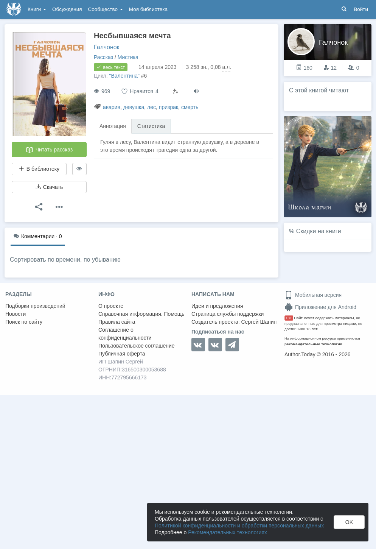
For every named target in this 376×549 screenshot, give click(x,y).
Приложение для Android (320, 307)
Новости (15, 314)
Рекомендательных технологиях (227, 532)
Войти (361, 9)
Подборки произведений (35, 306)
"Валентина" (124, 76)
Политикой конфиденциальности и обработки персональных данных (239, 525)
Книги (37, 9)
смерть (190, 107)
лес (151, 107)
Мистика (128, 57)
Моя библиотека (148, 9)
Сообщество (105, 9)
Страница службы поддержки (227, 314)
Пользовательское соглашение (136, 346)
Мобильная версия (313, 295)
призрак (168, 107)
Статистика (151, 126)
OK (349, 522)
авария (111, 107)
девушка (133, 107)
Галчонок (107, 47)
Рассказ (103, 57)
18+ (289, 318)
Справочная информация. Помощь (141, 314)
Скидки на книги (318, 231)
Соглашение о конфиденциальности (125, 334)
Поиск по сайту (23, 322)
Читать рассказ (49, 150)
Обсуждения (67, 9)
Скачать (49, 187)
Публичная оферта (121, 354)
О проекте (110, 306)
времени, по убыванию (88, 259)
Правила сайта (116, 322)
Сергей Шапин (259, 322)
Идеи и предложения (217, 306)
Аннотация (112, 126)
